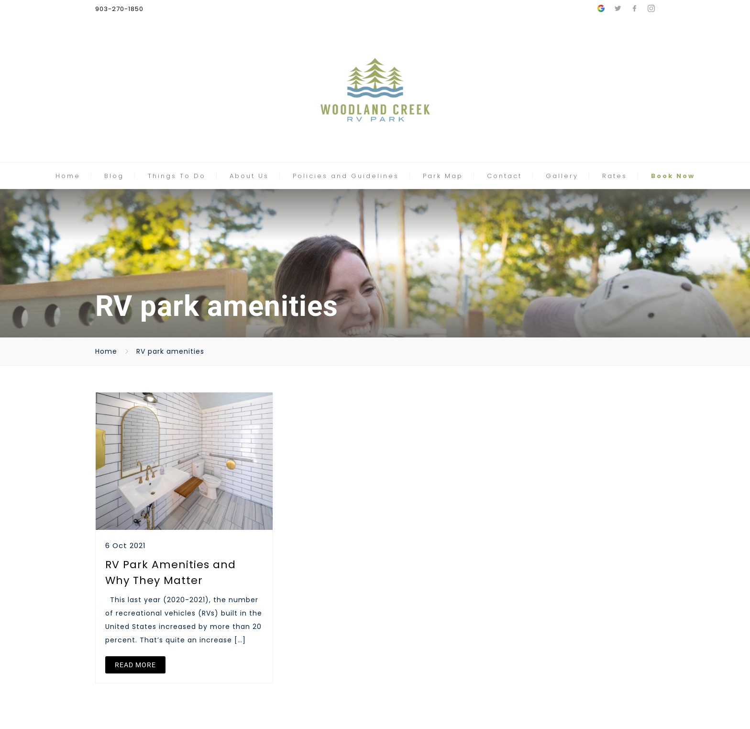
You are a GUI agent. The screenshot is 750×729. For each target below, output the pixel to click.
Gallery (562, 175)
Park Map (443, 175)
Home (67, 175)
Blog (114, 175)
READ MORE (135, 665)
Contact (504, 175)
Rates (614, 175)
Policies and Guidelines (346, 175)
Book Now (673, 175)
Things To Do (177, 175)
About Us (249, 175)
